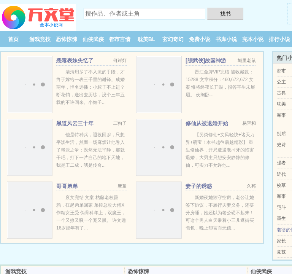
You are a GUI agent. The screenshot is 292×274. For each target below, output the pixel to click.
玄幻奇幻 (173, 39)
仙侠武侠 (93, 39)
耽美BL (147, 39)
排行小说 (279, 39)
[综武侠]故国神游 (206, 60)
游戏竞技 (40, 39)
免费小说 (199, 39)
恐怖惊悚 (66, 39)
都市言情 (119, 39)
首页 (13, 39)
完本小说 (252, 39)
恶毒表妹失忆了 (75, 60)
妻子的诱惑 (199, 186)
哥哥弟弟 (67, 186)
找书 (225, 14)
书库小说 (226, 39)
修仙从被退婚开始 (207, 123)
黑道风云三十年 (75, 123)
